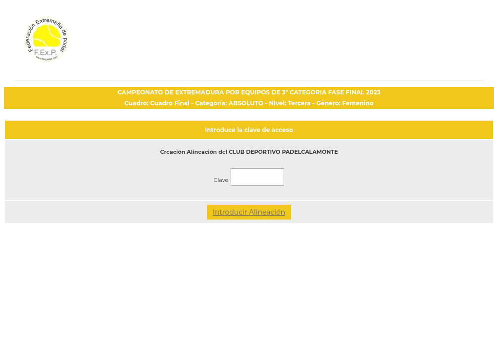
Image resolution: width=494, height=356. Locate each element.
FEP (74, 44)
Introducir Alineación (249, 212)
